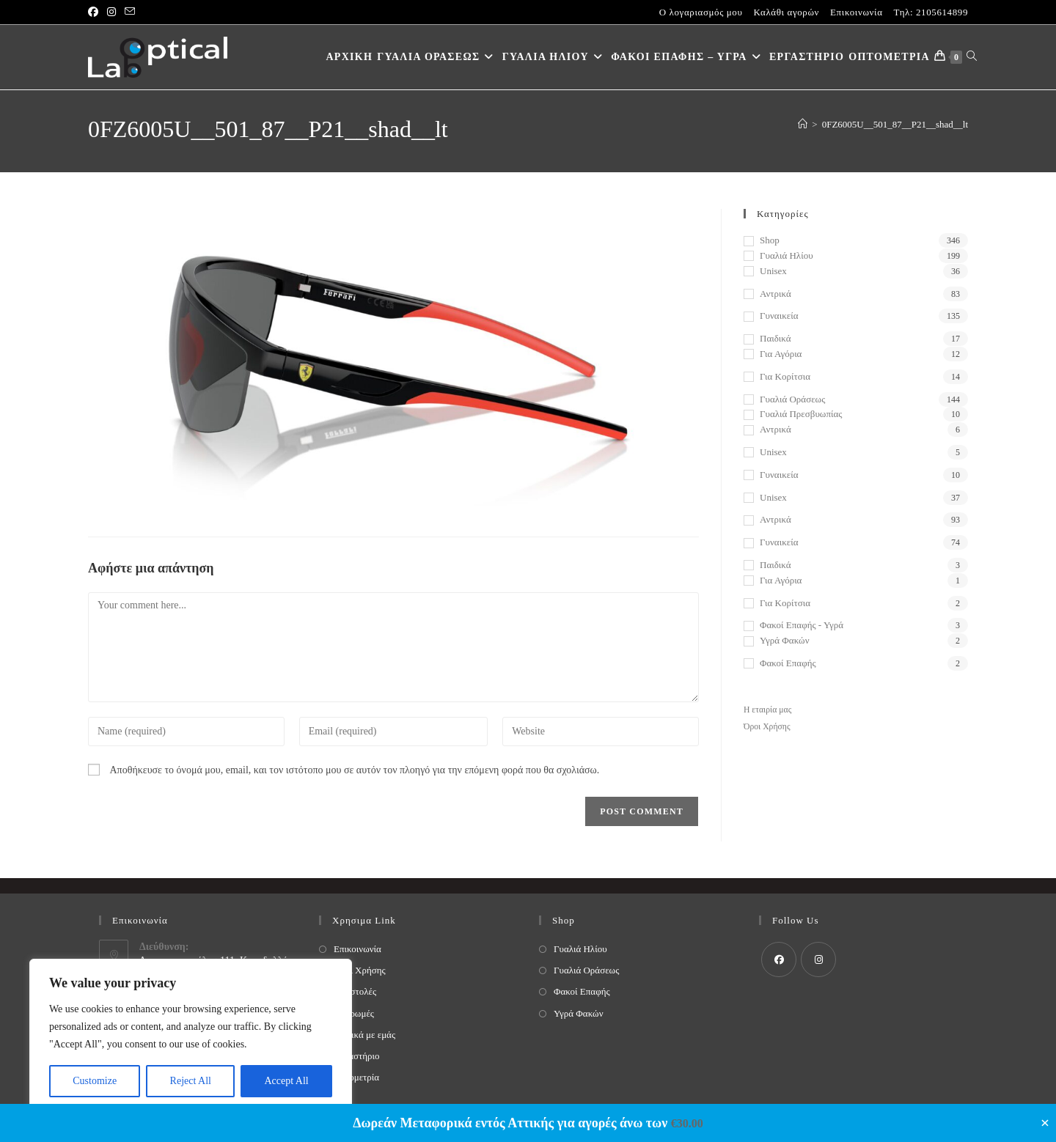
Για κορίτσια (785, 376)
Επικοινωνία (856, 12)
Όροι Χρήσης (767, 727)
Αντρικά (775, 293)
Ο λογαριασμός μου (701, 12)
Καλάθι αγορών (786, 12)
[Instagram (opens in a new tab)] (111, 12)
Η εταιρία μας (767, 710)
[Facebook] (778, 959)
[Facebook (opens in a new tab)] (95, 12)
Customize (95, 1080)
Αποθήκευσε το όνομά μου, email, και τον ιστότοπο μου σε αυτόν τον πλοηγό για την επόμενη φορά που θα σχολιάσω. (355, 770)
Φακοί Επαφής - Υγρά (801, 624)
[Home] (802, 124)
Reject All (190, 1080)
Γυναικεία (779, 315)
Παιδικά (775, 338)
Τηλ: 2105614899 (931, 12)
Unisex (773, 270)
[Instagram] (818, 959)
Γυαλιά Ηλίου (786, 255)
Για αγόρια (781, 353)
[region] (190, 1036)
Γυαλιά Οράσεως (792, 399)
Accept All (286, 1080)
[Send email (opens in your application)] (129, 12)
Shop (770, 240)
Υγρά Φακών (785, 640)
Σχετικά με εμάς (364, 1034)
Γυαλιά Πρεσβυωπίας (801, 413)
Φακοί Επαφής (788, 662)
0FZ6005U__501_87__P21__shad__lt (895, 124)
